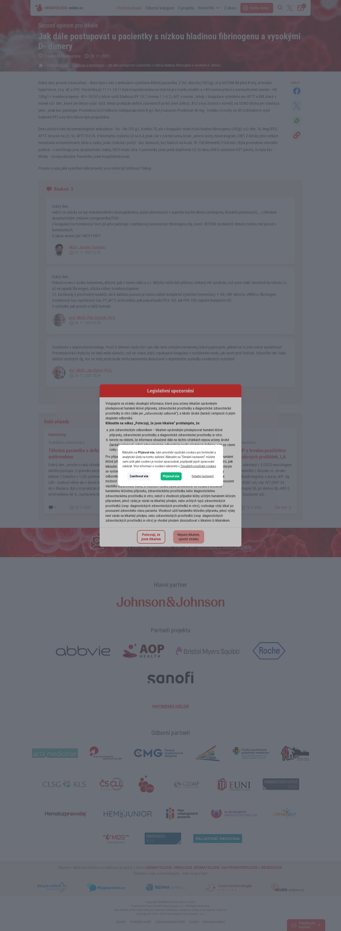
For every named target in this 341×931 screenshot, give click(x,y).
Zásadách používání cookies (198, 466)
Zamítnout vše (139, 476)
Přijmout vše (171, 476)
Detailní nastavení (203, 476)
